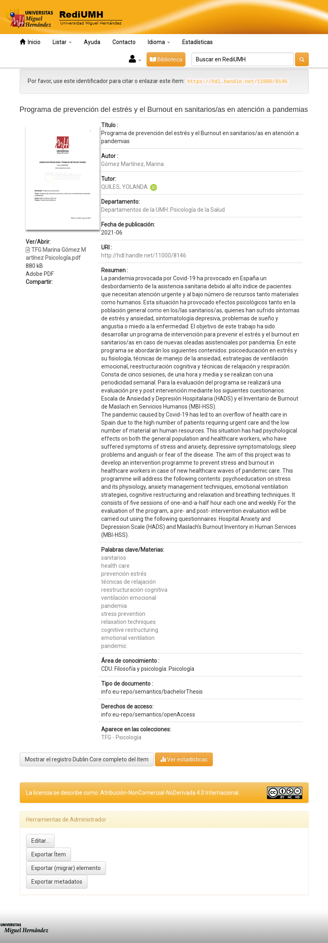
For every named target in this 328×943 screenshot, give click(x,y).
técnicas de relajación (128, 582)
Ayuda (92, 42)
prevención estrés (124, 574)
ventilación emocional (128, 598)
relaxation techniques (128, 622)
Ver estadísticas (184, 759)
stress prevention (123, 614)
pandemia (114, 606)
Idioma (159, 42)
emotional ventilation (128, 638)
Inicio (30, 41)
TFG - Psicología (121, 737)
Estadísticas (197, 42)
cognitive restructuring (129, 630)
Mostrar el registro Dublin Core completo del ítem (87, 759)
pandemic (113, 646)
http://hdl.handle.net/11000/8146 (143, 255)
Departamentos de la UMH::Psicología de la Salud (163, 209)
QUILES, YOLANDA (124, 187)
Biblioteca (166, 59)
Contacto (124, 42)
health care (115, 566)
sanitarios (113, 557)
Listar (62, 42)
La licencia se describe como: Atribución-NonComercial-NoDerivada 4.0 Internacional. (133, 792)
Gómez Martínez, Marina (132, 164)
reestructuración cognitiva (134, 590)
